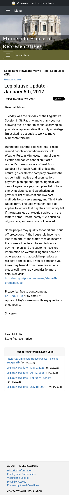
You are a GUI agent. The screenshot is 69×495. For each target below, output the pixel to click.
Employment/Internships (21, 474)
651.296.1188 (14, 296)
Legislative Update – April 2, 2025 (26, 372)
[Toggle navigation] (8, 10)
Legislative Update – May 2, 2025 (25, 367)
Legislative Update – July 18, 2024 (26, 386)
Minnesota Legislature (33, 3)
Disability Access (16, 481)
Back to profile (12, 79)
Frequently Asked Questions (23, 485)
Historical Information (19, 470)
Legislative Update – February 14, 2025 (29, 377)
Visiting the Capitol (18, 477)
